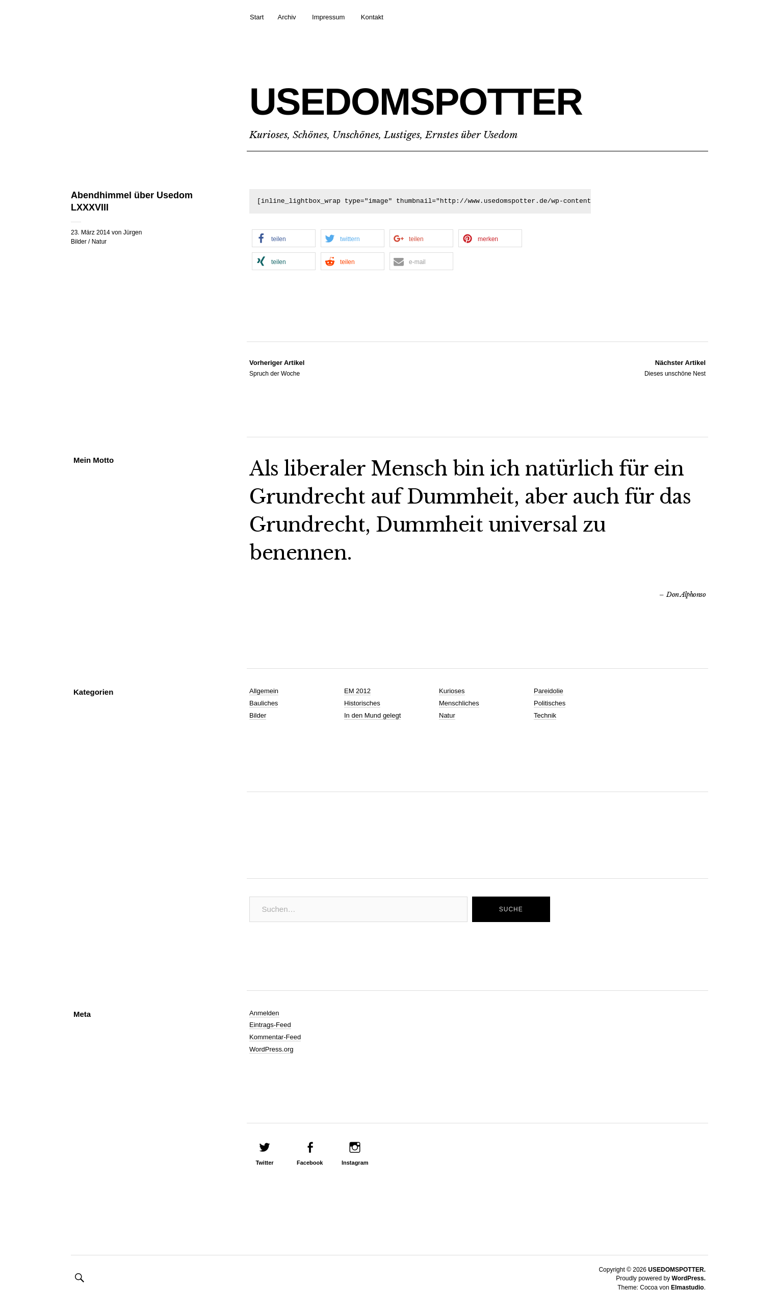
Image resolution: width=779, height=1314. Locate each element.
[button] (284, 238)
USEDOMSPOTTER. (677, 1269)
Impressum (328, 17)
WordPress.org (271, 1049)
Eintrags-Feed (270, 1025)
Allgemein (263, 691)
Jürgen (132, 232)
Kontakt (372, 17)
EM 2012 (357, 691)
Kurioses (452, 691)
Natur (99, 241)
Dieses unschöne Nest (675, 367)
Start (257, 17)
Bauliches (263, 703)
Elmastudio (687, 1287)
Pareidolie (548, 691)
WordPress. (689, 1278)
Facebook (310, 1163)
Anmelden (264, 1013)
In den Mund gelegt (372, 715)
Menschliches (459, 703)
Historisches (362, 703)
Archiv (286, 17)
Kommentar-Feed (275, 1037)
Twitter (264, 1163)
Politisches (549, 703)
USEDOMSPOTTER (433, 100)
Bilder (79, 241)
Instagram (355, 1163)
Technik (545, 715)
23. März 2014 (90, 232)
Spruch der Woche (276, 367)
